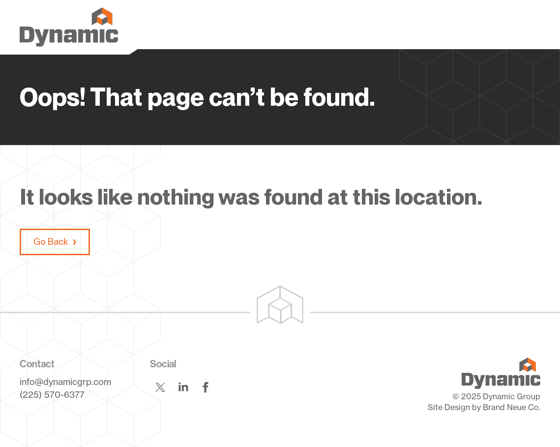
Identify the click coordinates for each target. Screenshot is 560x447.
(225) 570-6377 (52, 394)
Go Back (50, 242)
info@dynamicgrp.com (65, 381)
